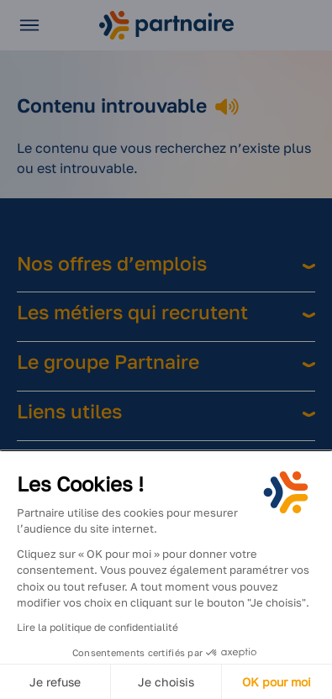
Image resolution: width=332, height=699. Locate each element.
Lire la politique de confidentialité (97, 627)
